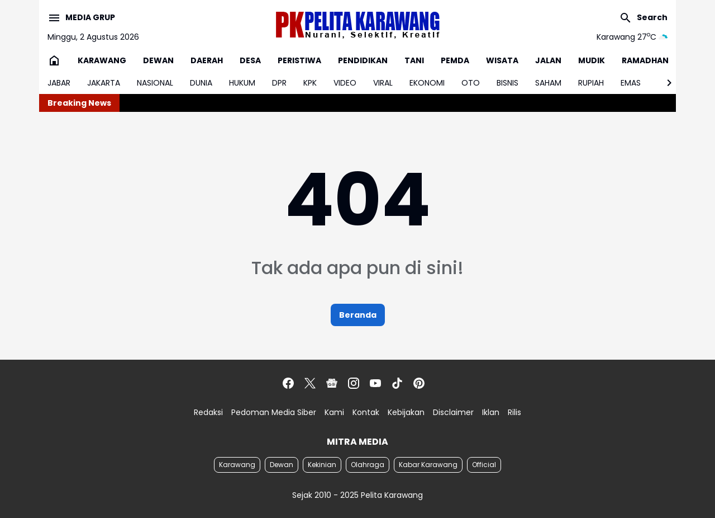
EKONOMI (427, 82)
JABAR (58, 82)
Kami (334, 412)
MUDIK (591, 60)
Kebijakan (406, 412)
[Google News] (332, 383)
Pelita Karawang (392, 495)
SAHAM (548, 82)
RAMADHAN (645, 60)
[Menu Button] (81, 18)
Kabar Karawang (428, 464)
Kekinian (322, 464)
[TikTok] (397, 383)
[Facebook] (288, 383)
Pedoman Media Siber (273, 412)
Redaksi (208, 412)
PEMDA (455, 60)
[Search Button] (643, 18)
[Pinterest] (419, 383)
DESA (250, 60)
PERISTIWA (299, 60)
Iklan (490, 412)
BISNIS (507, 82)
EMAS (631, 82)
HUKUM (242, 82)
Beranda (357, 315)
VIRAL (383, 82)
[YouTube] (375, 383)
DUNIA (201, 82)
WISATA (502, 60)
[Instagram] (353, 383)
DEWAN (158, 60)
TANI (414, 60)
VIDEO (344, 82)
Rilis (514, 412)
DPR (279, 82)
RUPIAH (591, 82)
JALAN (548, 60)
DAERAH (206, 60)
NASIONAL (155, 82)
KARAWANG (102, 60)
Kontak (365, 412)
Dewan (281, 464)
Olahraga (367, 464)
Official (484, 464)
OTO (470, 82)
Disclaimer (453, 412)
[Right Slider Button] (665, 83)
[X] (310, 383)
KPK (310, 82)
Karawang (237, 464)
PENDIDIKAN (363, 60)
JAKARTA (103, 82)
